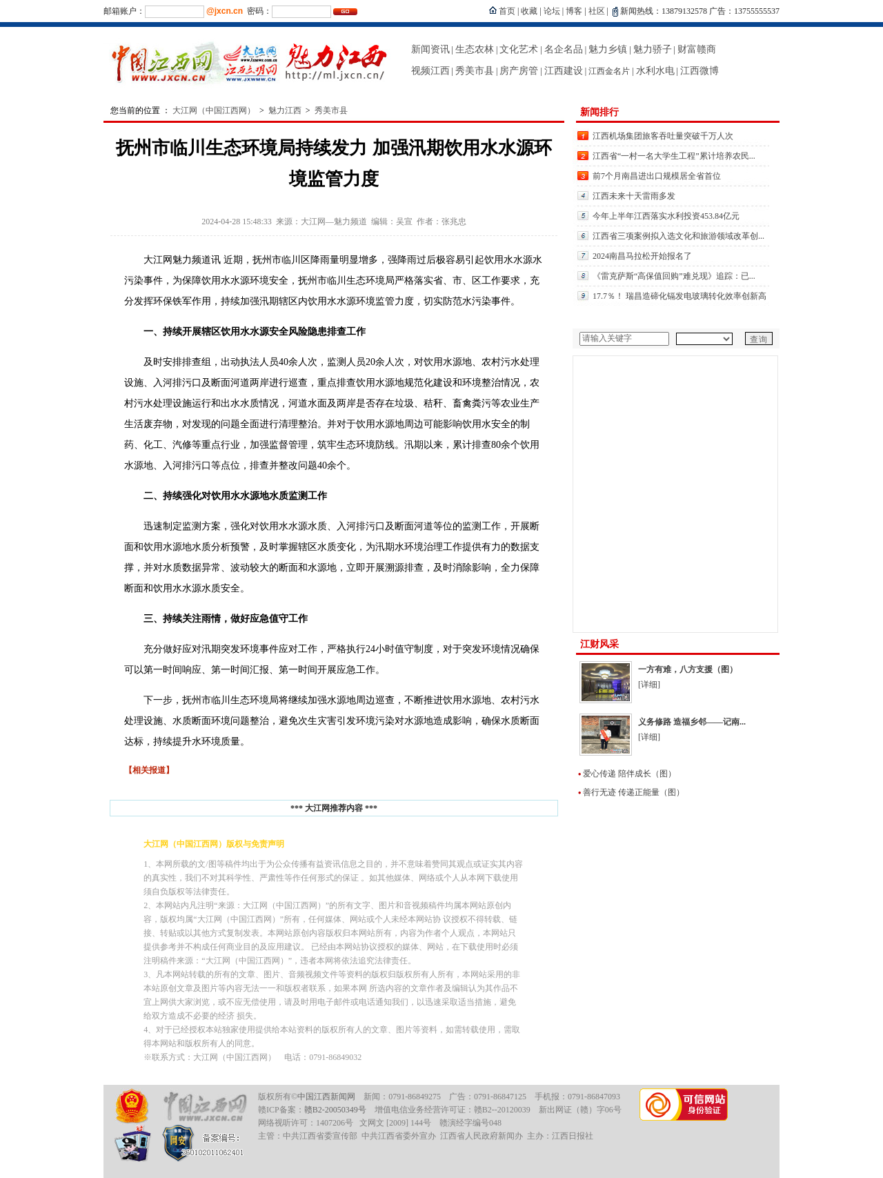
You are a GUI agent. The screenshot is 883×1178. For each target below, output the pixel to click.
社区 (596, 11)
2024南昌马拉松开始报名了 (642, 256)
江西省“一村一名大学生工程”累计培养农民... (674, 156)
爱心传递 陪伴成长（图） (629, 773)
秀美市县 (474, 71)
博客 (574, 11)
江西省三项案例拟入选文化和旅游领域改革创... (678, 236)
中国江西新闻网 (326, 1096)
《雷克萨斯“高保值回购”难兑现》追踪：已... (674, 276)
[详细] (649, 684)
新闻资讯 (430, 49)
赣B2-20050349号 (335, 1110)
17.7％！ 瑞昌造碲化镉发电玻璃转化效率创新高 (679, 296)
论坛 (552, 11)
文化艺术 (518, 49)
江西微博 (699, 71)
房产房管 (518, 71)
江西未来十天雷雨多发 (634, 196)
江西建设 (563, 71)
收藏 (529, 11)
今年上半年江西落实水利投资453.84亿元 (666, 216)
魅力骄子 (652, 49)
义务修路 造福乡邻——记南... (692, 722)
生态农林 (474, 49)
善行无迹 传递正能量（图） (633, 792)
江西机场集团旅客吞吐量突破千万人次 (663, 136)
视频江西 (430, 71)
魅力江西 (284, 110)
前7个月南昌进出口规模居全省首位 (657, 176)
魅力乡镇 (607, 49)
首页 (507, 11)
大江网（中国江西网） (213, 110)
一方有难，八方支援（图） (687, 669)
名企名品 (563, 49)
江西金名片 (609, 71)
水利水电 (655, 71)
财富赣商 (696, 49)
